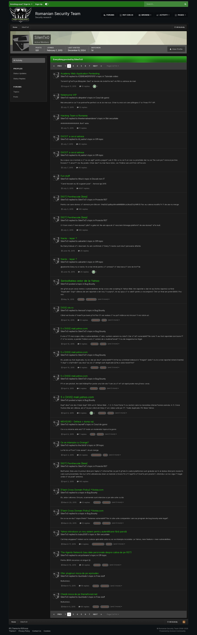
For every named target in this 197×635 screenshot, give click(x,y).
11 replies (82, 128)
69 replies (84, 606)
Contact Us (36, 631)
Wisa (80, 179)
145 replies (82, 209)
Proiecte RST (101, 199)
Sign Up (38, 4)
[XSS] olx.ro (67, 307)
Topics (16, 92)
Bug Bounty (90, 284)
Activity (163, 15)
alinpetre (82, 97)
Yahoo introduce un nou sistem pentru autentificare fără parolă (94, 531)
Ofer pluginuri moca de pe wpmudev (80, 573)
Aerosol (81, 310)
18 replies (84, 586)
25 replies (83, 251)
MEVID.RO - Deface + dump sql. (77, 421)
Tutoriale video (111, 76)
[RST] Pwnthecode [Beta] (74, 196)
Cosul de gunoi (102, 97)
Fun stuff (65, 175)
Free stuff (100, 576)
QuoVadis (82, 576)
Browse (145, 15)
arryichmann (83, 555)
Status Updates (19, 73)
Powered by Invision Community (173, 631)
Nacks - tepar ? (69, 238)
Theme (12, 631)
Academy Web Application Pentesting (80, 73)
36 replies (84, 565)
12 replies (82, 107)
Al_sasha (82, 139)
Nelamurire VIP (69, 94)
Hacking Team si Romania (74, 115)
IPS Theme (13, 628)
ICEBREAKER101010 (86, 76)
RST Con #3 (127, 15)
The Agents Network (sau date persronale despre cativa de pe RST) (96, 552)
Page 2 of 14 (113, 66)
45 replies (81, 144)
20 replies (82, 455)
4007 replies (82, 188)
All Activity (17, 60)
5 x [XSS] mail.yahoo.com (74, 328)
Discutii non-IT (98, 179)
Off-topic (99, 139)
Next (95, 66)
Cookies (47, 631)
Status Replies (19, 78)
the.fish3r (82, 445)
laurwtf (81, 424)
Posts (15, 97)
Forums (110, 15)
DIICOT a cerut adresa (72, 136)
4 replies (84, 544)
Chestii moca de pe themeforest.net (79, 594)
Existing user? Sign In (21, 4)
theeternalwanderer (87, 118)
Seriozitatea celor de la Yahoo (80, 280)
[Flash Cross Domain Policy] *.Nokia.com (82, 489)
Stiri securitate (111, 118)
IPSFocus (24, 628)
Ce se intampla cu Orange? (75, 442)
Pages (180, 15)
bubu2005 (83, 534)
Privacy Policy (24, 631)
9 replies (82, 344)
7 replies (82, 434)
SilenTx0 (64, 76)
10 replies (84, 86)
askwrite (82, 241)
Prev (59, 66)
